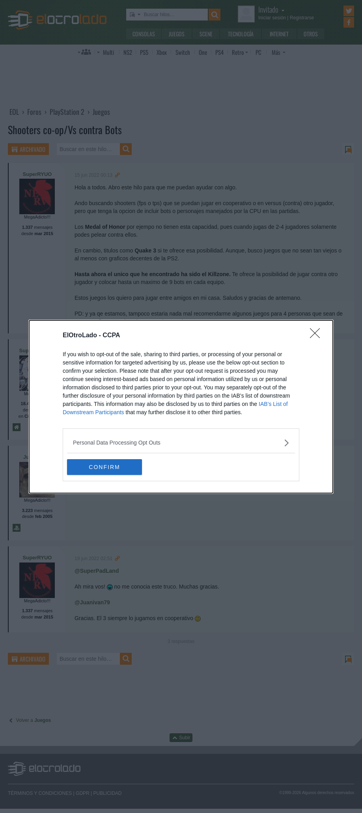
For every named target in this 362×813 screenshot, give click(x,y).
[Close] (317, 335)
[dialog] (181, 406)
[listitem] (181, 442)
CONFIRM (104, 467)
